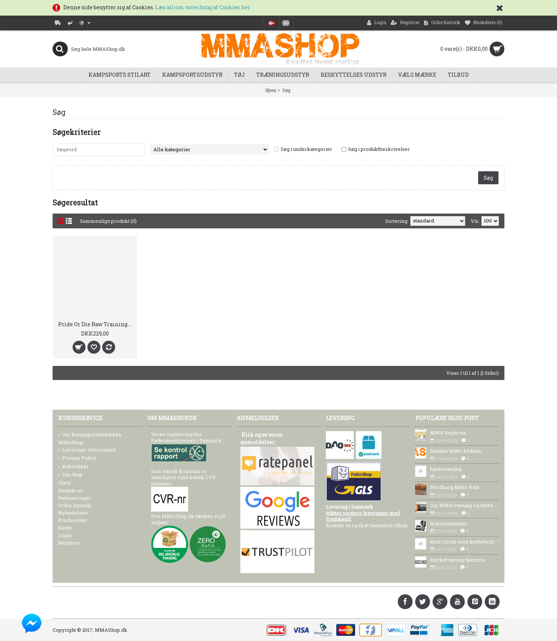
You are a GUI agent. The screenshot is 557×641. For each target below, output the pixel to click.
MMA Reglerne (448, 432)
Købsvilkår (73, 466)
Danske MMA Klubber (456, 450)
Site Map (70, 475)
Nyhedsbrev (73, 512)
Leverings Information (87, 450)
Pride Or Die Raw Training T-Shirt (96, 324)
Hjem (270, 90)
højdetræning (445, 469)
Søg (286, 90)
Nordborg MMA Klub (455, 487)
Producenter (72, 520)
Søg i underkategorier (306, 149)
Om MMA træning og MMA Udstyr (464, 505)
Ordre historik (74, 505)
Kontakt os (70, 490)
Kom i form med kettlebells (462, 541)
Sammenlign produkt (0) (108, 221)
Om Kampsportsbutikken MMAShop (89, 438)
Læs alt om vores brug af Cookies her (202, 7)
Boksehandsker (449, 523)
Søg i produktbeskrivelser (379, 149)
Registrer (69, 542)
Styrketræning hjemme (457, 559)
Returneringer (74, 498)
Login (64, 535)
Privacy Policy (77, 458)
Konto (65, 527)
